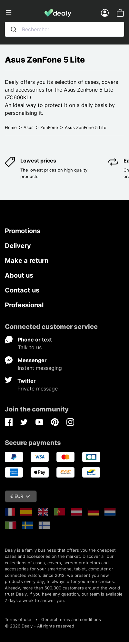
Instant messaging (40, 368)
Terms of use (18, 619)
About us (19, 275)
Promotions (22, 231)
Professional (24, 305)
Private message (37, 388)
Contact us (22, 290)
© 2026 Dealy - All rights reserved (39, 625)
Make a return (26, 260)
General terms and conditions (71, 619)
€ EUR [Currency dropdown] (20, 496)
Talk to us (30, 347)
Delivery (18, 246)
